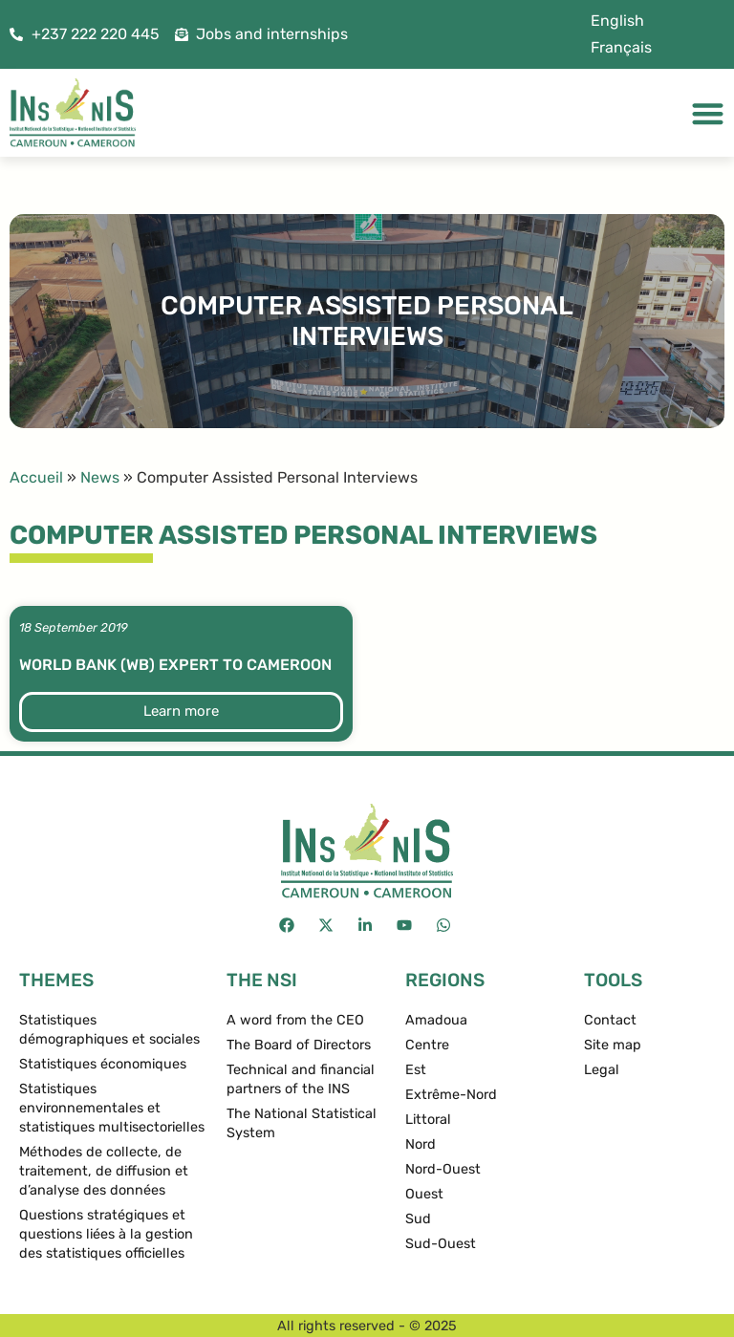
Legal (601, 1070)
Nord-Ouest (443, 1169)
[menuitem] (617, 21)
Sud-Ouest (440, 1244)
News (99, 477)
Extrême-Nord (451, 1095)
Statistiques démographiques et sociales (109, 1029)
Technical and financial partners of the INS (301, 1079)
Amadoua (436, 1020)
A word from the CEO (295, 1020)
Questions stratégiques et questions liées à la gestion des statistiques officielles (106, 1234)
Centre (427, 1045)
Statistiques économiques (102, 1064)
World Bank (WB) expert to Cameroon (175, 665)
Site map (612, 1045)
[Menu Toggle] (707, 113)
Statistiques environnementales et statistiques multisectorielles (112, 1108)
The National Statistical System (302, 1123)
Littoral (428, 1119)
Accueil (36, 477)
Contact (610, 1020)
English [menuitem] (617, 20)
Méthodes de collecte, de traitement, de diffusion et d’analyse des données (103, 1171)
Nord (420, 1144)
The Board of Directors (299, 1045)
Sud (418, 1219)
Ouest (424, 1194)
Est (415, 1070)
